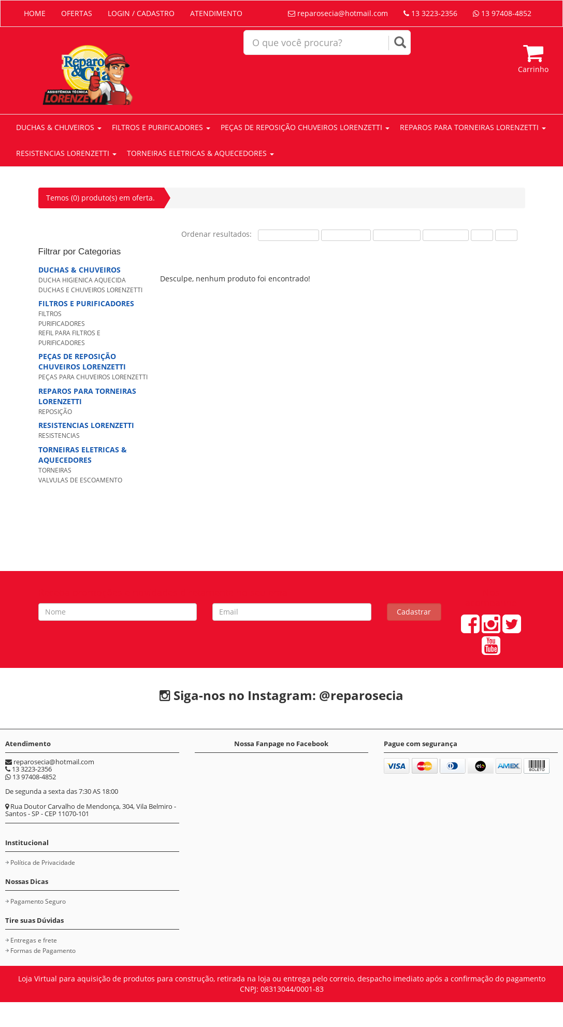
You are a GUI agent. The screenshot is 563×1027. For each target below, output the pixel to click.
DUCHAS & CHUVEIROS (59, 127)
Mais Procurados (288, 235)
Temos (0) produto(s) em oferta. (100, 198)
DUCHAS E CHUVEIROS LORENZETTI (90, 290)
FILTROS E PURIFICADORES (161, 127)
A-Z (482, 235)
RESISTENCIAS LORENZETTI (66, 153)
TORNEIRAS (54, 470)
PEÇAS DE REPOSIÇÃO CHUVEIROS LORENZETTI (305, 127)
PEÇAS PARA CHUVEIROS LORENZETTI (93, 377)
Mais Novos (446, 235)
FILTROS (50, 313)
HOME (35, 13)
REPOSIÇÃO (55, 411)
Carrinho (533, 58)
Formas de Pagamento (43, 950)
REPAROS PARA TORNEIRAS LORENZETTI (473, 127)
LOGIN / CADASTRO (141, 13)
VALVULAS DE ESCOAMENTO (80, 480)
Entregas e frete (33, 940)
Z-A (506, 235)
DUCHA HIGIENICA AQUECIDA (82, 280)
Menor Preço (346, 235)
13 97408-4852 (502, 13)
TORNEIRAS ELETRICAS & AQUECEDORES (200, 153)
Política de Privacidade (42, 862)
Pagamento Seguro (38, 901)
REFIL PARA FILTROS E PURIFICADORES (69, 338)
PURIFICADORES (61, 323)
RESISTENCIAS (59, 435)
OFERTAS (76, 13)
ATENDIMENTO (216, 13)
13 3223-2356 (430, 13)
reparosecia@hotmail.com (338, 13)
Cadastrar (414, 612)
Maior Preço (396, 235)
